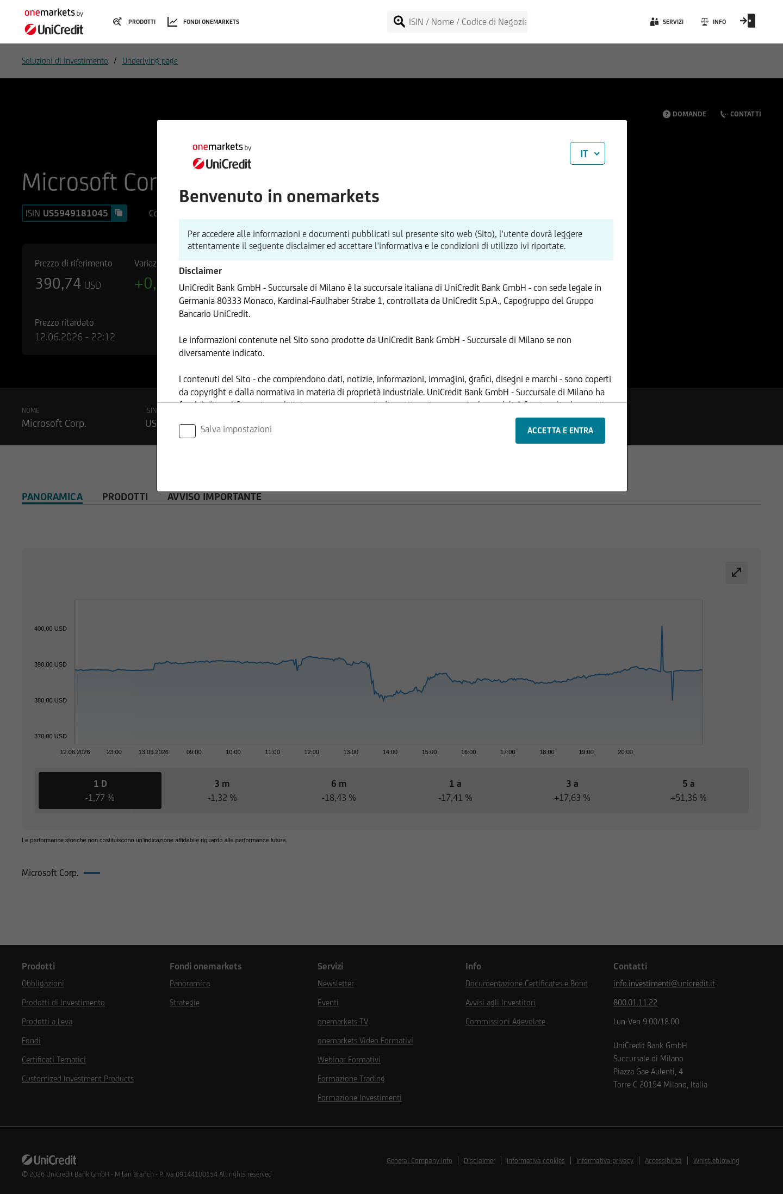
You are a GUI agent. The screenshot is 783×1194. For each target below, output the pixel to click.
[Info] (713, 24)
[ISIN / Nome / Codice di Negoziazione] (467, 22)
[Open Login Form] (748, 24)
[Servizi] (666, 24)
